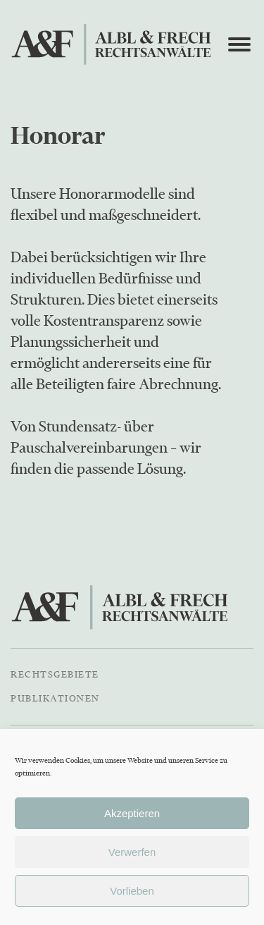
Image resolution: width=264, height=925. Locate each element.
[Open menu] (239, 44)
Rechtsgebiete (55, 674)
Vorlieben (132, 891)
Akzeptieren (132, 813)
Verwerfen (132, 852)
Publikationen (55, 698)
